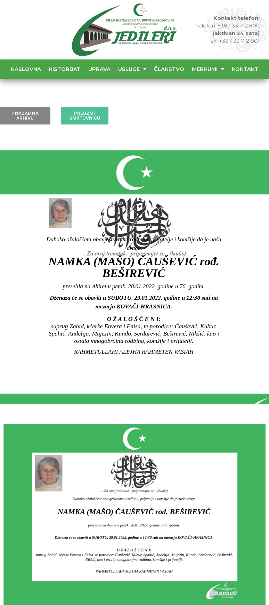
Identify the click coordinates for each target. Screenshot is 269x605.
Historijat (65, 69)
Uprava (99, 69)
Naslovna (26, 69)
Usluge (132, 69)
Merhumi (208, 69)
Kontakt (245, 69)
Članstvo (169, 69)
